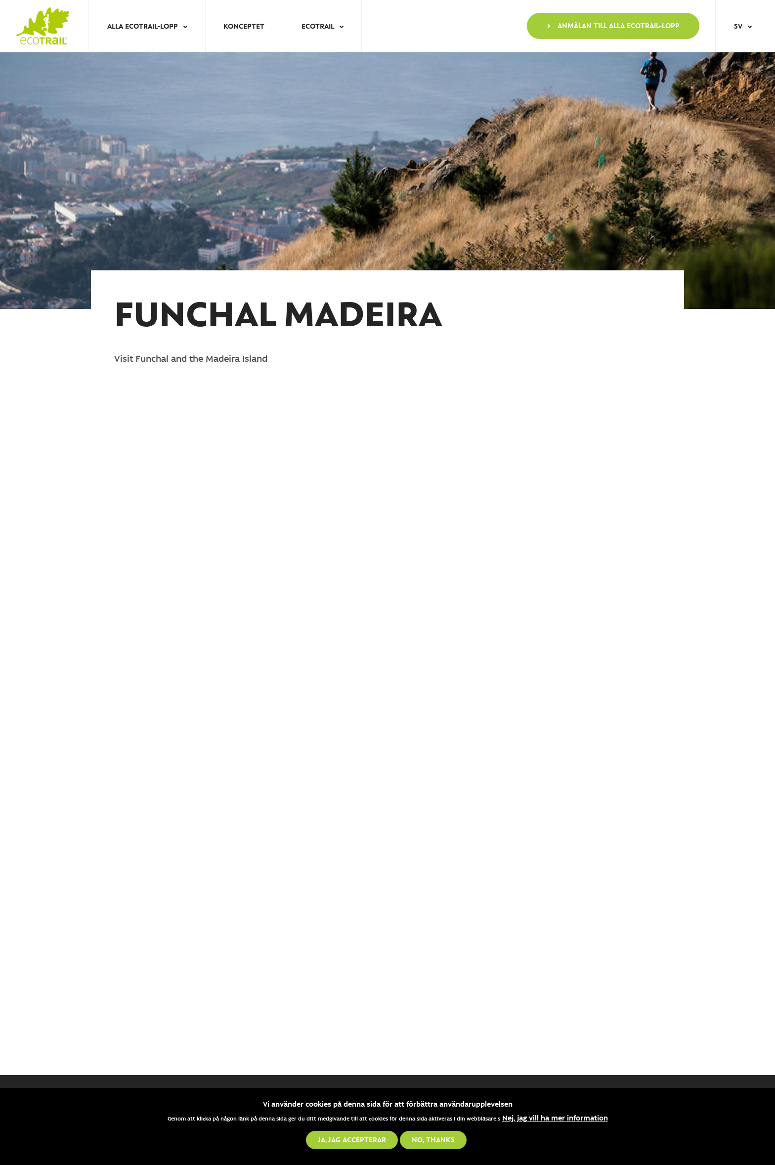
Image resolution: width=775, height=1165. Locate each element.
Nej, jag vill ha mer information (555, 1117)
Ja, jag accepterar (352, 1139)
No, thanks (433, 1139)
